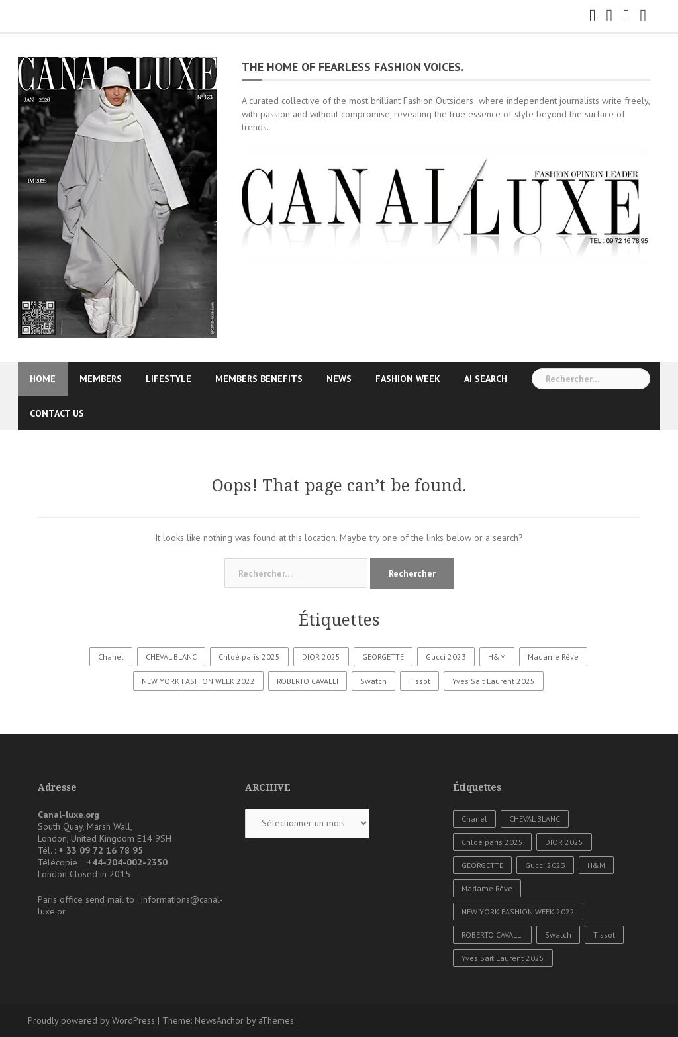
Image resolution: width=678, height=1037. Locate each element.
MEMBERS (100, 379)
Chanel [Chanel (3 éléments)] (111, 657)
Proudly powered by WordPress (91, 1020)
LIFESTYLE (168, 379)
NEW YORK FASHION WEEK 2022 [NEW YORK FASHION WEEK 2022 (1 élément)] (198, 681)
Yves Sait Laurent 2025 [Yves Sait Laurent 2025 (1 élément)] (493, 681)
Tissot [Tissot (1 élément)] (419, 681)
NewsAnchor (219, 1020)
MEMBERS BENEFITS (259, 379)
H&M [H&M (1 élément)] (497, 657)
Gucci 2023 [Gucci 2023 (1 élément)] (446, 657)
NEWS (339, 379)
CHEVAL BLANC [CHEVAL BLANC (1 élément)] (171, 657)
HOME (43, 379)
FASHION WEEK (407, 379)
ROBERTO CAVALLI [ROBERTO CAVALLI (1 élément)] (307, 681)
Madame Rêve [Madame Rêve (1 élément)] (553, 657)
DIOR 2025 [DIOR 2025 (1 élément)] (321, 657)
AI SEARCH (485, 379)
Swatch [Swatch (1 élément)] (373, 681)
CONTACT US (57, 413)
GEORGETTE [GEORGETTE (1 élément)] (383, 657)
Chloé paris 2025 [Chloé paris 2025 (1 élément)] (249, 657)
